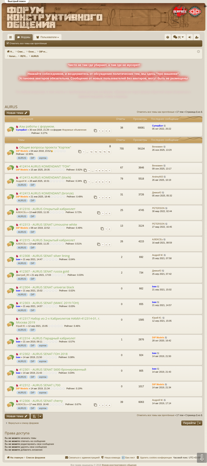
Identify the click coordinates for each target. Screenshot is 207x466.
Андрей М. (21, 176)
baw (18, 255)
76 (109, 147)
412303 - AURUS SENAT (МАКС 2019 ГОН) (49, 298)
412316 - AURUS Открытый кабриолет (47, 204)
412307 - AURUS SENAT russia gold (44, 267)
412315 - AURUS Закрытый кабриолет (47, 236)
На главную (16, 37)
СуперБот (21, 125)
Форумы (37, 37)
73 (96, 147)
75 (104, 147)
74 (100, 147)
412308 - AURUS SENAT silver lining (44, 251)
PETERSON (158, 204)
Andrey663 (157, 172)
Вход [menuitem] (161, 38)
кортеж (42, 153)
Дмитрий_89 (22, 270)
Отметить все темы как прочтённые (28, 43)
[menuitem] (106, 37)
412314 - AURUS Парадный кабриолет (47, 334)
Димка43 (156, 188)
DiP (33, 153)
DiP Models (22, 146)
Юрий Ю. (21, 321)
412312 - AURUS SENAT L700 (39, 381)
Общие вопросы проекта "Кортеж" (45, 143)
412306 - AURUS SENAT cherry (41, 396)
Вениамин (157, 142)
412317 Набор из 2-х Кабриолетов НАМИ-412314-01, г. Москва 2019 (58, 316)
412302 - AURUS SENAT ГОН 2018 (43, 349)
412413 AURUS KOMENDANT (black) (45, 173)
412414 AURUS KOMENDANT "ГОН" (44, 162)
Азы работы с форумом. (37, 122)
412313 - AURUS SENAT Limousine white (48, 220)
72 (91, 147)
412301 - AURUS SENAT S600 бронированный (52, 365)
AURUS (11, 102)
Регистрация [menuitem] (168, 38)
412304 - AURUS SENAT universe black (46, 283)
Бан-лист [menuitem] (130, 453)
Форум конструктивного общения (119, 460)
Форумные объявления (74, 125)
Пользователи (61, 37)
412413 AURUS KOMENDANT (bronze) (46, 189)
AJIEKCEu (21, 208)
